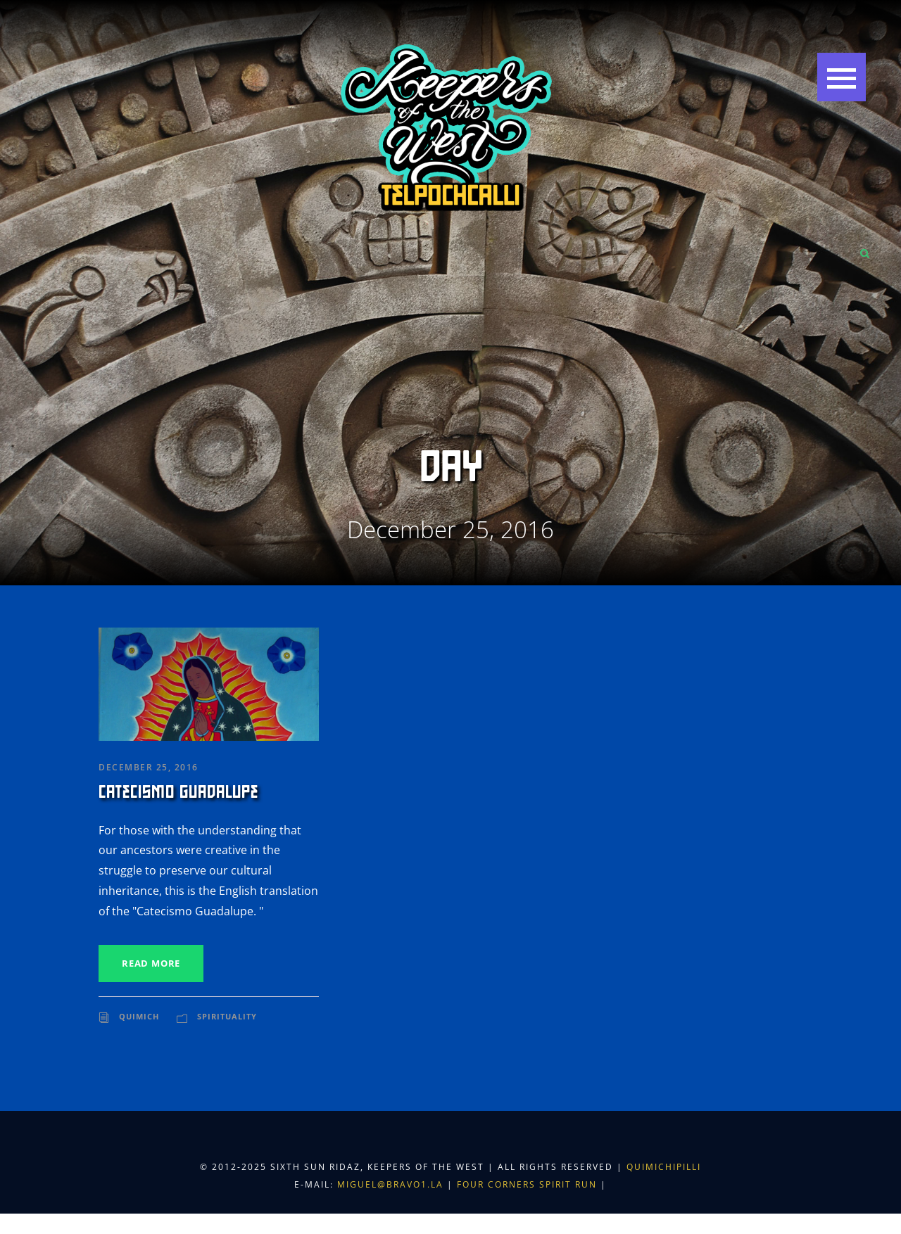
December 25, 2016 (149, 767)
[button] (841, 77)
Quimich (139, 1016)
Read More (151, 963)
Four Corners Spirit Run (528, 1184)
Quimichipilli (663, 1167)
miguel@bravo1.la (390, 1184)
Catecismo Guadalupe (178, 792)
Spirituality (227, 1016)
